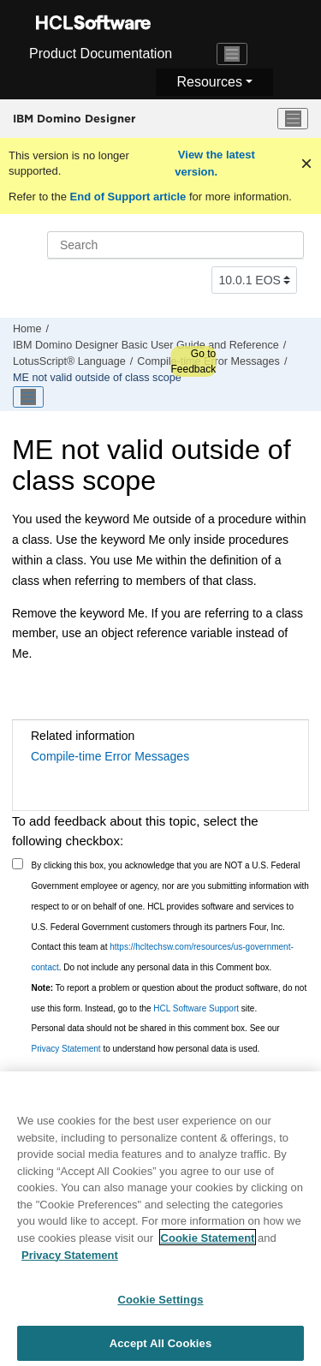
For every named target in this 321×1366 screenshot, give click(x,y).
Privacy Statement (66, 1048)
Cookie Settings (160, 1305)
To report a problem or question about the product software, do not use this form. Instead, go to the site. (169, 998)
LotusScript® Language (69, 361)
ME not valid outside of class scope (97, 378)
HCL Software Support (196, 1008)
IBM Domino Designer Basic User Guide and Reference (146, 345)
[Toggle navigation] (232, 54)
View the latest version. (215, 163)
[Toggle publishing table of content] (28, 397)
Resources (208, 82)
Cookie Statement (208, 1244)
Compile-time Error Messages (110, 756)
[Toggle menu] (292, 119)
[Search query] (175, 245)
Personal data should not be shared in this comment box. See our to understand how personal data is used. (156, 1038)
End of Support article (128, 196)
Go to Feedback (193, 361)
